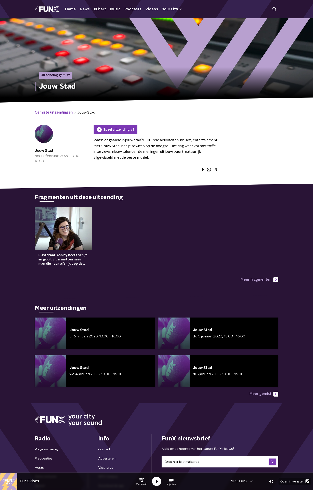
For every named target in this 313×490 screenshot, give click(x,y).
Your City (172, 9)
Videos (151, 9)
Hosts (39, 467)
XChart (100, 9)
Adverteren (106, 458)
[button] (141, 481)
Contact (104, 449)
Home (70, 9)
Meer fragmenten (259, 279)
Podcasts (132, 9)
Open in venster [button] (294, 481)
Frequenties (43, 458)
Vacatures (105, 467)
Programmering (46, 449)
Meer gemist (263, 394)
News (85, 9)
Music (115, 9)
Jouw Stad (44, 151)
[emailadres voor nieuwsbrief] (220, 461)
